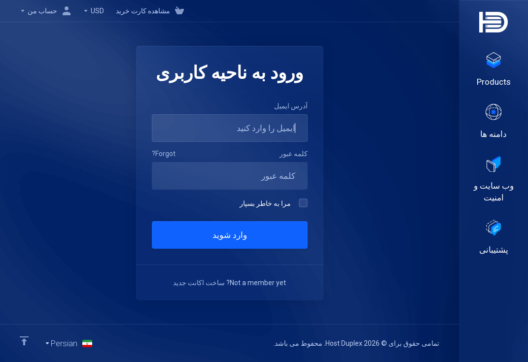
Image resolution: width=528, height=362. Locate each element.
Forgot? (164, 154)
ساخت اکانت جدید (199, 283)
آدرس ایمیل (291, 106)
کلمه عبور (294, 154)
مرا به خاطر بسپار (274, 202)
